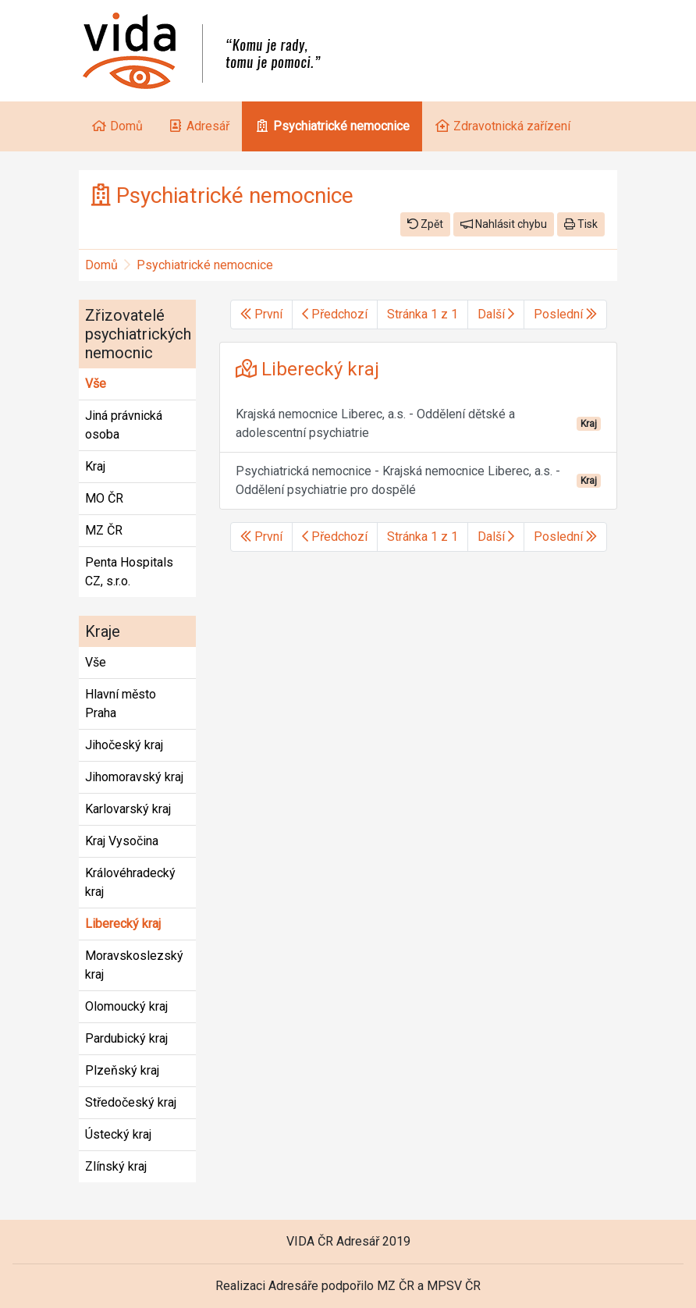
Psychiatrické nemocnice (205, 265)
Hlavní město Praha (120, 703)
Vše (95, 383)
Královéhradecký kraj (130, 882)
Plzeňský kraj (122, 1070)
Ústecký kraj (118, 1134)
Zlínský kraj (116, 1166)
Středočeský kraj (130, 1102)
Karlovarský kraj (128, 809)
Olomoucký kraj (126, 1006)
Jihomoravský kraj (134, 777)
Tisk (581, 224)
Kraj (95, 466)
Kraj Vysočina (121, 840)
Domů (101, 265)
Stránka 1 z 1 (422, 314)
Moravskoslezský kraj (134, 965)
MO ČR (104, 498)
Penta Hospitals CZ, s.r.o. (129, 571)
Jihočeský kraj (124, 745)
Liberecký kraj (123, 923)
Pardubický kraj (126, 1038)
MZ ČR (104, 530)
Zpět (425, 224)
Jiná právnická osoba (123, 425)
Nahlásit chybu (503, 224)
